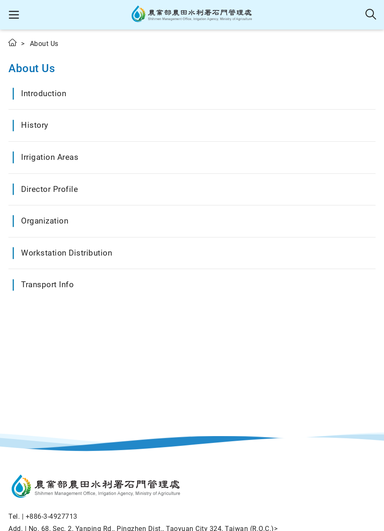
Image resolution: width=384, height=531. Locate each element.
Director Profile (49, 189)
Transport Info (47, 284)
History (34, 125)
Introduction (43, 93)
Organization (44, 221)
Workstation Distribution (66, 253)
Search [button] (371, 15)
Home (13, 42)
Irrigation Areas (49, 157)
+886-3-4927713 (51, 516)
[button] (13, 14)
